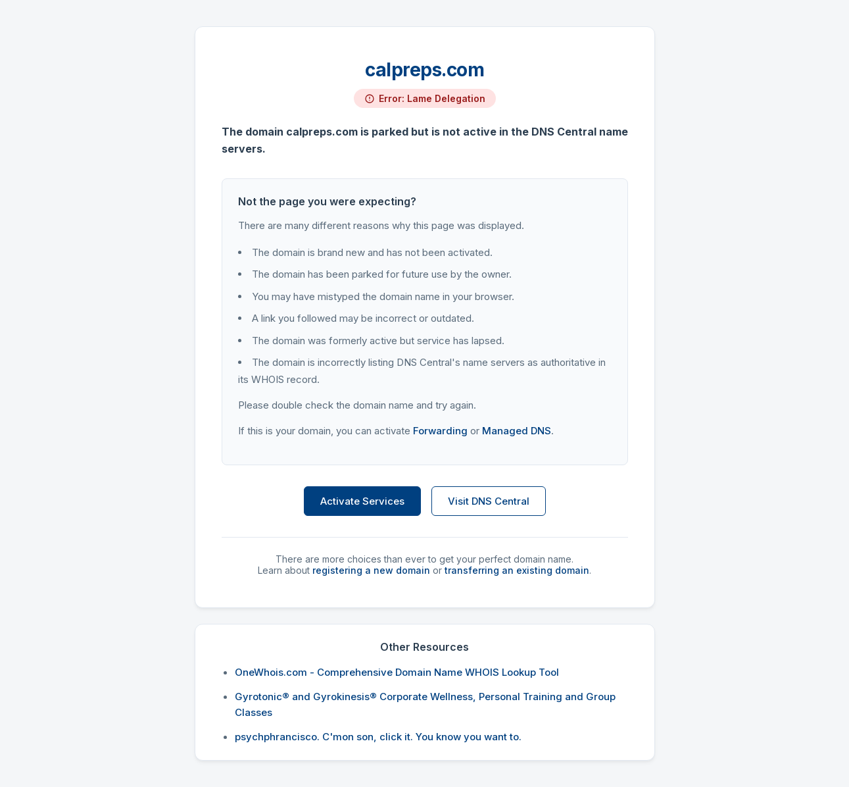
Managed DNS (516, 430)
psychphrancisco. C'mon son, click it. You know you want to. (378, 736)
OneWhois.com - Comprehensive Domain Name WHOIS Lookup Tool (397, 672)
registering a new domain (371, 570)
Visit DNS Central (488, 501)
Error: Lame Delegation (432, 98)
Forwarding (440, 430)
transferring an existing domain (517, 570)
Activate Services (362, 501)
